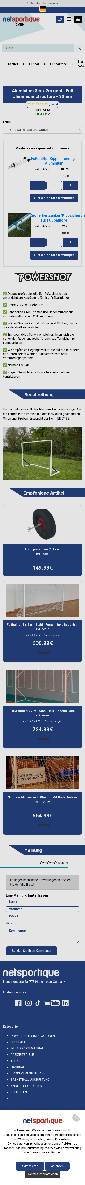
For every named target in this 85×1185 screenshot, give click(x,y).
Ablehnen (57, 1166)
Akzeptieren (30, 1166)
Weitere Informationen (42, 1174)
